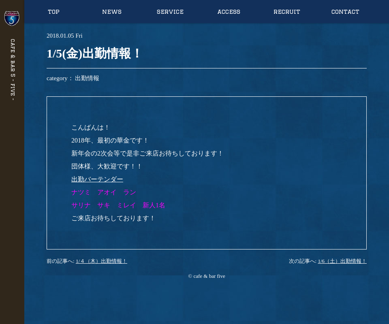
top (54, 11)
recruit (287, 11)
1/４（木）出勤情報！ (101, 261)
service (170, 11)
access (228, 11)
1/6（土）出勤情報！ (342, 261)
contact (345, 11)
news (112, 11)
